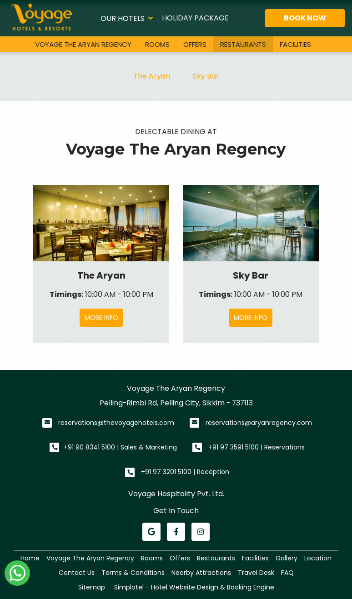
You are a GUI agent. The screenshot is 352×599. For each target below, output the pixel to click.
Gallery (286, 558)
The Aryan (151, 76)
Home (30, 558)
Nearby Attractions (201, 572)
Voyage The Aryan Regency (83, 44)
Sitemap (91, 587)
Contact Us (77, 572)
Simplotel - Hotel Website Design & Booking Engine (194, 587)
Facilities (295, 44)
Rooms (157, 44)
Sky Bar (206, 76)
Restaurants (243, 44)
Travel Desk (256, 572)
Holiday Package (195, 18)
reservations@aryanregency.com (259, 422)
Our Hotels (127, 18)
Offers (194, 44)
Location (318, 558)
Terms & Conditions (133, 572)
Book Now (305, 18)
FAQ (287, 572)
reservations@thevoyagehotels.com (116, 422)
